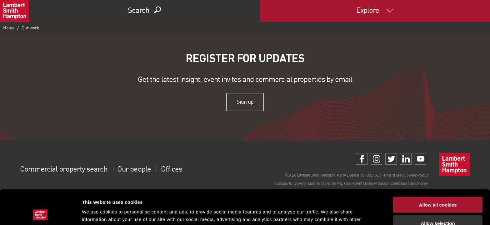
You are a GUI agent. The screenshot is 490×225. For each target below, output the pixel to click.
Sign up (245, 102)
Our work (30, 28)
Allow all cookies (438, 170)
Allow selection (438, 188)
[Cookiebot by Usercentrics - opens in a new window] (40, 213)
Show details (327, 212)
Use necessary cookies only (438, 206)
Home (8, 28)
